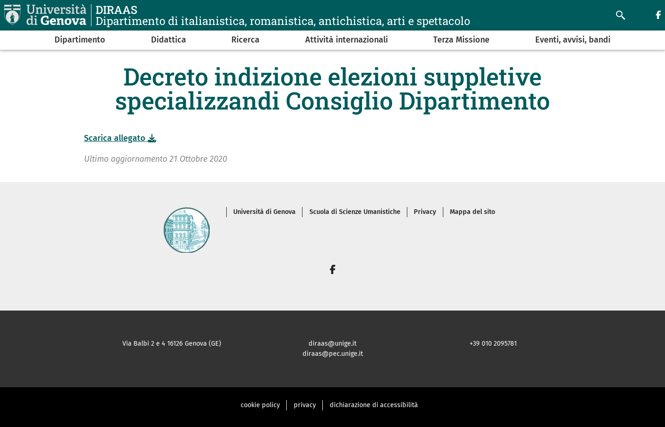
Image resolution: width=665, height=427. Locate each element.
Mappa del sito (472, 212)
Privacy (425, 212)
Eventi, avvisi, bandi (573, 40)
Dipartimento (79, 40)
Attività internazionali (346, 40)
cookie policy (260, 405)
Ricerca (245, 40)
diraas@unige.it (332, 344)
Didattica (168, 40)
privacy (305, 405)
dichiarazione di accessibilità (374, 405)
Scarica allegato (120, 138)
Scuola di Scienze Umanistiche (354, 212)
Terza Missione (461, 40)
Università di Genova (264, 212)
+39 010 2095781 (493, 344)
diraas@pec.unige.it (332, 354)
